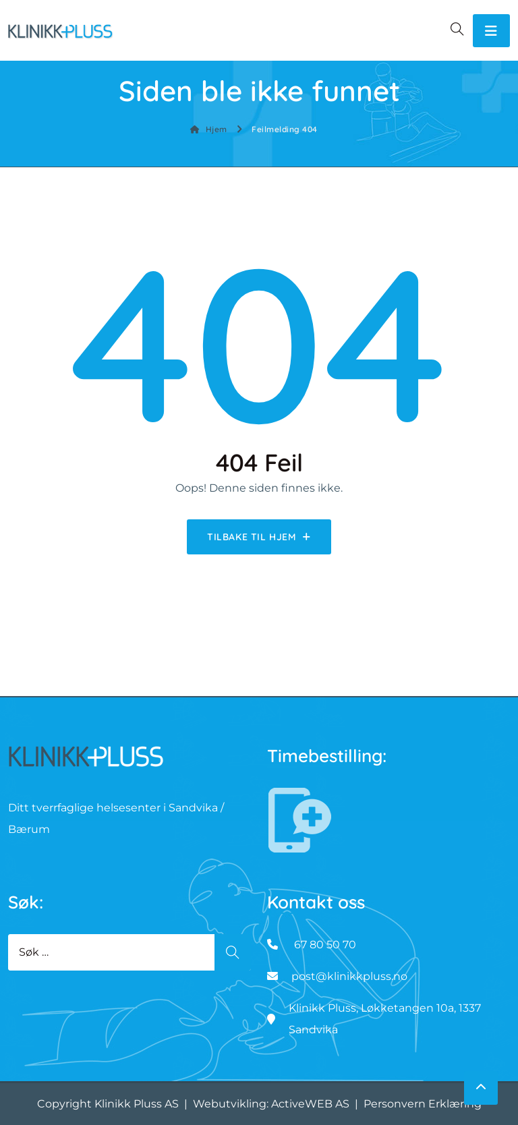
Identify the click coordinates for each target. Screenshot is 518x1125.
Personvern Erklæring (423, 1103)
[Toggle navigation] (491, 30)
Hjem (208, 129)
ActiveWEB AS (310, 1103)
